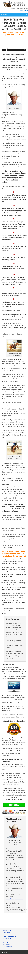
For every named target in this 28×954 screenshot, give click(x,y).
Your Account (6, 944)
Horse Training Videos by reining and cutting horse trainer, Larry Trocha (14, 3)
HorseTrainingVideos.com (14, 899)
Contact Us (25, 12)
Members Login (24, 10)
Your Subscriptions (7, 946)
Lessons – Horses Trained (9, 936)
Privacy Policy (6, 932)
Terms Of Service (7, 938)
